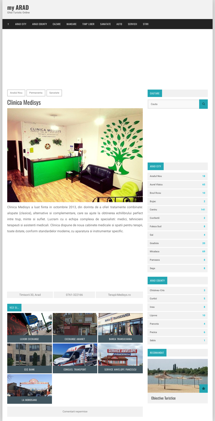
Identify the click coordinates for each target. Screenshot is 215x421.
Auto (119, 24)
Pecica (177, 332)
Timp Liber (88, 24)
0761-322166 (74, 294)
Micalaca (177, 251)
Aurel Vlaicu (177, 184)
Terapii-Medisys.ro (119, 294)
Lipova (177, 315)
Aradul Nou (16, 92)
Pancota (177, 323)
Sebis (177, 340)
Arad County (39, 24)
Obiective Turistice (163, 398)
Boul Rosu (177, 193)
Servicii (132, 24)
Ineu (177, 307)
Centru (177, 209)
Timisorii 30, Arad (30, 294)
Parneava (177, 259)
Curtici (177, 298)
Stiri (146, 24)
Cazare (57, 24)
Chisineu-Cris (177, 290)
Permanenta (36, 92)
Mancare (72, 24)
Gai (177, 234)
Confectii (177, 218)
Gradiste (177, 243)
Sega (177, 268)
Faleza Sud (177, 226)
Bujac (177, 201)
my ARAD (18, 7)
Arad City (20, 24)
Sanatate (105, 24)
